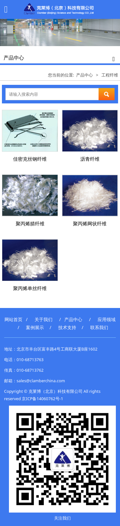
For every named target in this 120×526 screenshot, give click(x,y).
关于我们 (43, 319)
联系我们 (99, 327)
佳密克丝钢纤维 (30, 159)
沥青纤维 (90, 159)
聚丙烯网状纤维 (90, 223)
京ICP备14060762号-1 (42, 398)
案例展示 (35, 327)
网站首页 (13, 319)
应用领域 (107, 319)
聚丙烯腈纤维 (30, 223)
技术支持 (67, 327)
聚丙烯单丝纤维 (30, 288)
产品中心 (84, 75)
